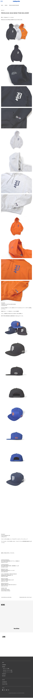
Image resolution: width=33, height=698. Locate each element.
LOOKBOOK (4, 682)
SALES (6, 668)
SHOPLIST (4, 674)
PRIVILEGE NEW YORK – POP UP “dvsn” (25, 597)
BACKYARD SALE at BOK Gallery (6, 597)
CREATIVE (7, 670)
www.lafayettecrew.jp (5, 589)
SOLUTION (7, 672)
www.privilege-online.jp (5, 590)
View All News (16, 628)
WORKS (3, 667)
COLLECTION (4, 684)
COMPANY (4, 665)
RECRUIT (4, 676)
